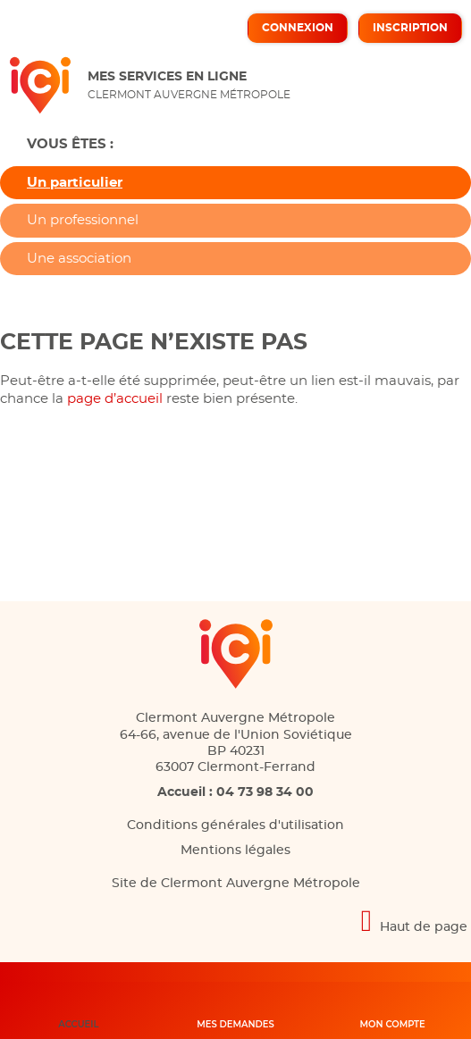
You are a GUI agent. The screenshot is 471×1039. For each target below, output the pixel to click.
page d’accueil (115, 399)
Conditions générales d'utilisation (235, 825)
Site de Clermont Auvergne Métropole (236, 883)
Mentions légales (235, 850)
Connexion (297, 27)
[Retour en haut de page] (235, 921)
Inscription (410, 27)
